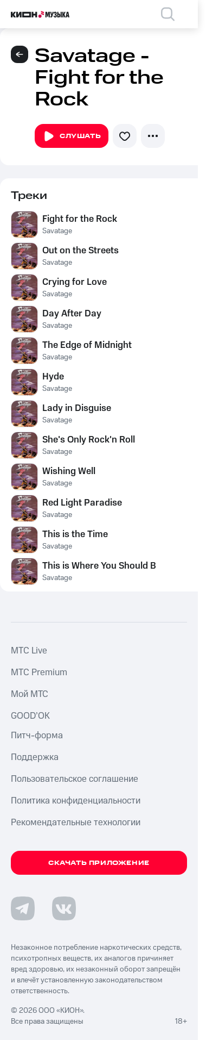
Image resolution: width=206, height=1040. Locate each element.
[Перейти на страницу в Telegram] (23, 908)
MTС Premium (39, 672)
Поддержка (35, 757)
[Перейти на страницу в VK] (64, 908)
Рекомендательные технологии (75, 822)
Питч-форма (37, 735)
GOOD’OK (30, 716)
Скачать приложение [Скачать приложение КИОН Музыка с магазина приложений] (99, 863)
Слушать (71, 136)
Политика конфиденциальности (75, 800)
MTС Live (29, 650)
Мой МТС (29, 694)
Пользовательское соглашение (74, 779)
